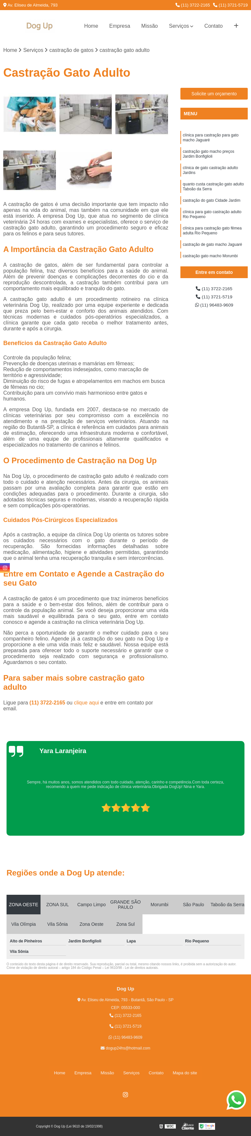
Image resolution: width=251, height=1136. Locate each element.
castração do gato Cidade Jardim (211, 210)
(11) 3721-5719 (230, 5)
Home (91, 26)
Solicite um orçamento (214, 94)
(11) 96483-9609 (214, 308)
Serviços (179, 26)
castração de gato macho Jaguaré (212, 259)
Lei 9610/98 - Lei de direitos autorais (131, 968)
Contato (213, 26)
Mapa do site (185, 1073)
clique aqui (86, 703)
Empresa (119, 26)
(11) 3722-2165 (193, 5)
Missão (149, 26)
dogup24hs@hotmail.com (125, 1049)
